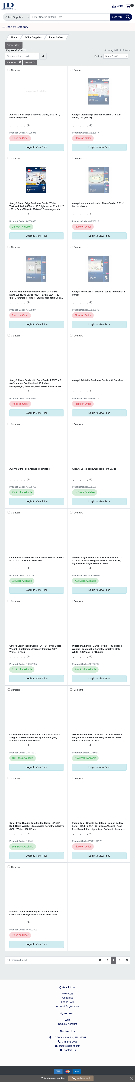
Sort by (98, 56)
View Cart (67, 993)
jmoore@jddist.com (67, 1045)
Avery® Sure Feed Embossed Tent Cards (94, 468)
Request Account (67, 1024)
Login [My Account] (117, 6)
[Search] (70, 17)
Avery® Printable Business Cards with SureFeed (98, 380)
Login (67, 1019)
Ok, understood (81, 1078)
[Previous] (107, 960)
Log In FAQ (67, 1002)
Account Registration (67, 1006)
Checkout (67, 997)
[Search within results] (22, 56)
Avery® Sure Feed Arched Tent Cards (29, 468)
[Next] (119, 960)
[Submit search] (43, 56)
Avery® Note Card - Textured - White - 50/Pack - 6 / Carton (99, 293)
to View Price (36, 147)
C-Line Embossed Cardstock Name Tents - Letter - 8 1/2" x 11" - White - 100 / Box (36, 559)
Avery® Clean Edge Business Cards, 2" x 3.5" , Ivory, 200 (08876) (34, 116)
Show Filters (13, 45)
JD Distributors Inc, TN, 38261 (67, 1037)
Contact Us (67, 1050)
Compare (15, 70)
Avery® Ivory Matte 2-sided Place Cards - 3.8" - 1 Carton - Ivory (98, 205)
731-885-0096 (67, 1041)
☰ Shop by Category (15, 26)
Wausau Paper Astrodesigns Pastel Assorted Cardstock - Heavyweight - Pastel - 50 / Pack (33, 913)
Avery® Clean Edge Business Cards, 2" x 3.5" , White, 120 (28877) (97, 116)
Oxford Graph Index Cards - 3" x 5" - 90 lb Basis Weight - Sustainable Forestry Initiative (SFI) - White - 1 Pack (35, 648)
